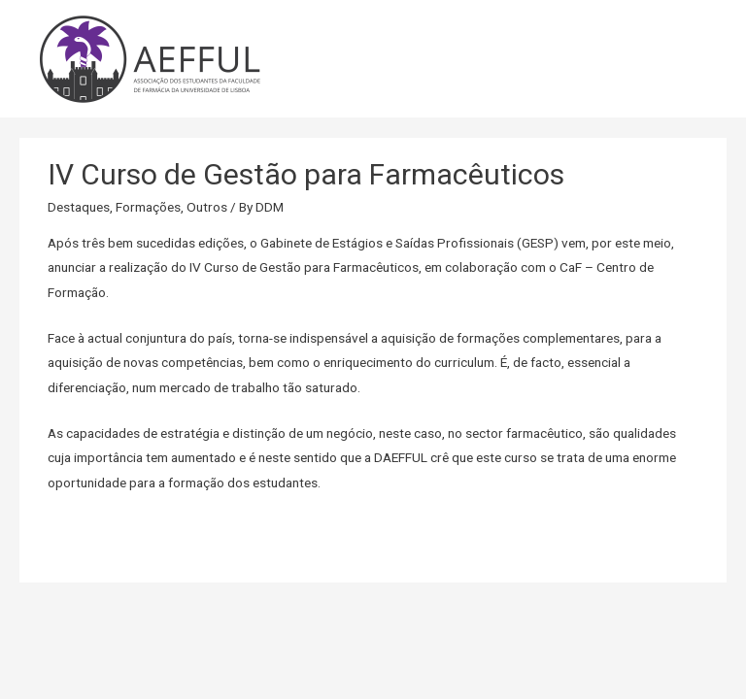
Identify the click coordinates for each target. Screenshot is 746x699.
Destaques (79, 207)
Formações (148, 207)
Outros (206, 207)
